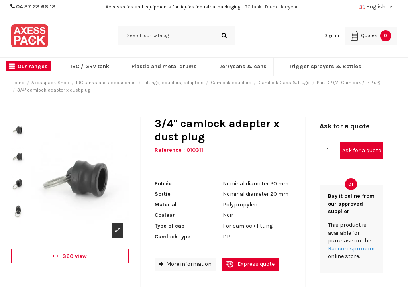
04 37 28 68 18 (35, 6)
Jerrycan (289, 7)
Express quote (256, 264)
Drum (271, 7)
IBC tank (252, 7)
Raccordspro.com (351, 248)
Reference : (170, 150)
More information (185, 264)
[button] (30, 67)
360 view (70, 256)
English (376, 6)
